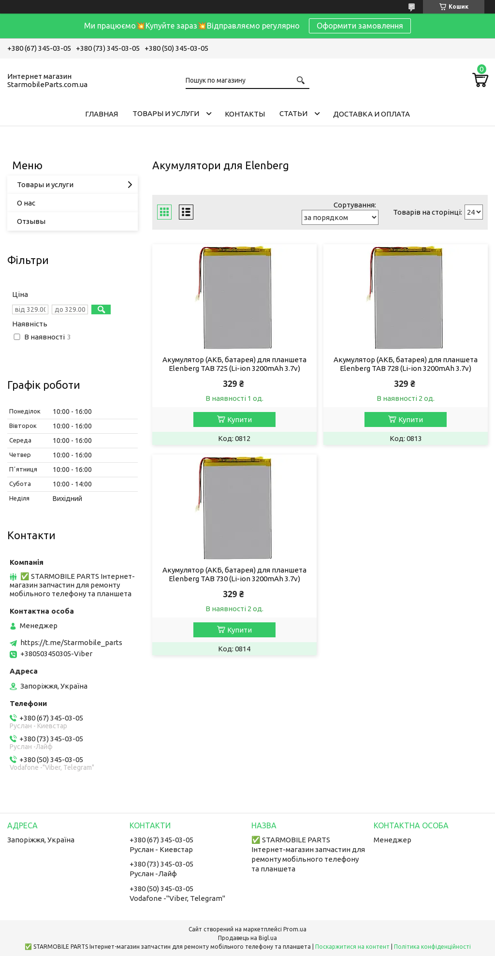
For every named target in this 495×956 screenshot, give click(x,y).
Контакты (245, 114)
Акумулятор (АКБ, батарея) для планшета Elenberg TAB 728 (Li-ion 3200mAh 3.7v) (406, 363)
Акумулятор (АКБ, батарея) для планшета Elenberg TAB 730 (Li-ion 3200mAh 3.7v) (234, 574)
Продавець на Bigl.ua (247, 938)
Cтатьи (293, 113)
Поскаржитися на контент (352, 946)
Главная (101, 114)
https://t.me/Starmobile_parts (71, 642)
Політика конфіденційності (432, 946)
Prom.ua (294, 929)
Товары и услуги (165, 113)
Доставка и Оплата (371, 114)
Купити (239, 419)
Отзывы (31, 221)
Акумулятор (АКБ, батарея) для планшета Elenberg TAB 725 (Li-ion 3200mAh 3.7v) (234, 363)
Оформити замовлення (360, 25)
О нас (26, 203)
